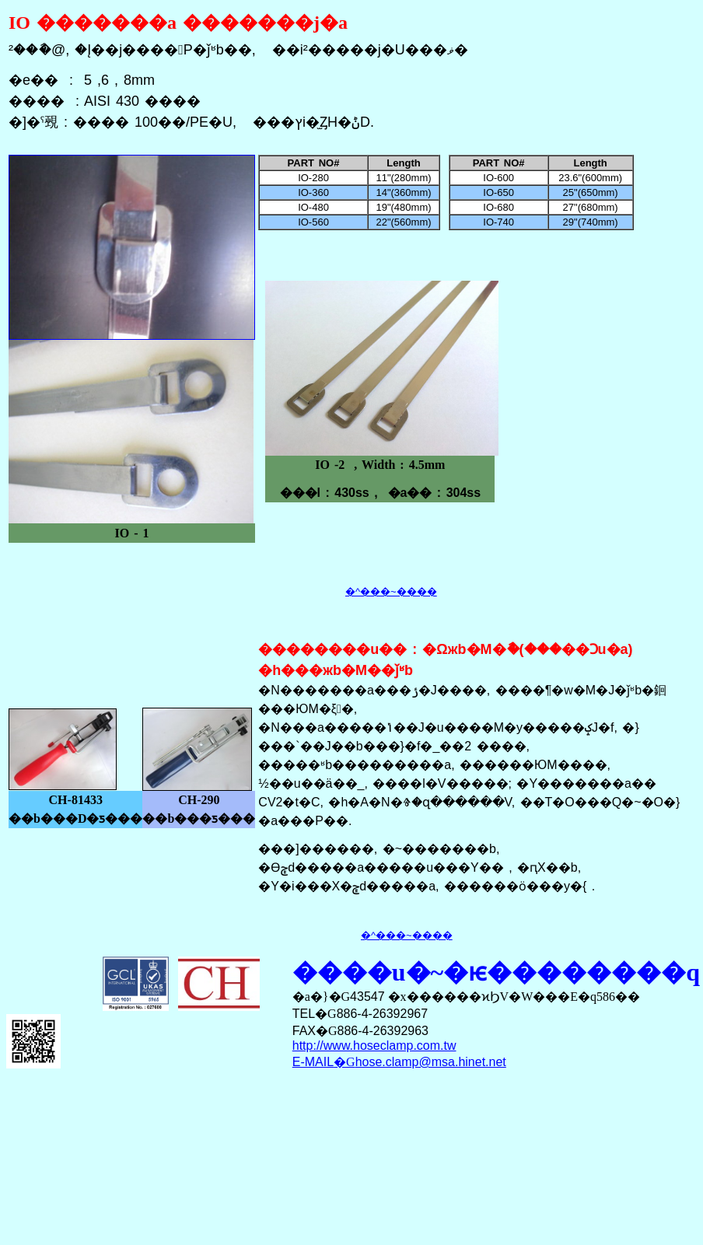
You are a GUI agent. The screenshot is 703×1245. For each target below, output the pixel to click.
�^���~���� (391, 591)
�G (399, 1061)
